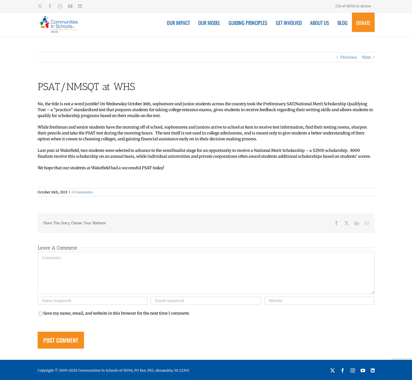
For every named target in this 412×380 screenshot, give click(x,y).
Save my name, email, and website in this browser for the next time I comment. (116, 313)
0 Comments (82, 192)
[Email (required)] (206, 301)
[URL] (319, 301)
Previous (348, 57)
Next (366, 57)
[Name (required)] (93, 301)
